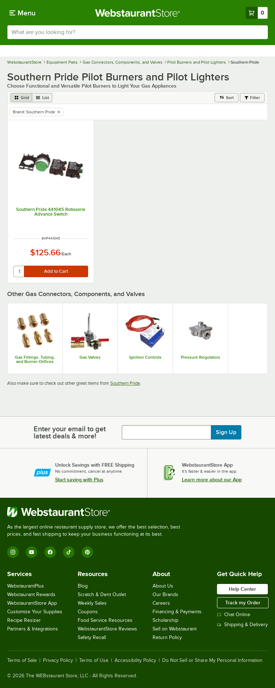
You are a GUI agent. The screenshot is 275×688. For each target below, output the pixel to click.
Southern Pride (125, 383)
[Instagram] (13, 552)
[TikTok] (68, 552)
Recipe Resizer (24, 620)
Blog (83, 586)
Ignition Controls (145, 357)
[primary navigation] (22, 13)
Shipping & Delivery (242, 624)
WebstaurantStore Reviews (107, 629)
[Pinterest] (87, 552)
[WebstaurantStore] (96, 512)
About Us (163, 586)
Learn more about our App (212, 479)
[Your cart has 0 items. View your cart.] (257, 13)
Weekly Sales (92, 603)
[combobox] (137, 32)
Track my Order (242, 602)
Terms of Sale (22, 660)
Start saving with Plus (79, 479)
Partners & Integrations (32, 629)
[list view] (42, 97)
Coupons (88, 611)
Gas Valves (90, 357)
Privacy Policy (58, 660)
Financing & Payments (177, 611)
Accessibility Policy (135, 660)
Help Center (242, 589)
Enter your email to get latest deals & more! (70, 432)
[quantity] (19, 271)
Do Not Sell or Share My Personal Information (212, 660)
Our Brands (165, 594)
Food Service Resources (105, 620)
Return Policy (167, 637)
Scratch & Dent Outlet (102, 594)
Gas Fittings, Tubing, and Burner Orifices (35, 359)
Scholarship (165, 620)
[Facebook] (50, 552)
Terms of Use (93, 660)
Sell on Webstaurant (175, 629)
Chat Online (233, 614)
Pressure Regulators (200, 357)
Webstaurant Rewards (31, 594)
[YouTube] (31, 552)
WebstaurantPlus (25, 586)
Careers (161, 603)
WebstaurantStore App (32, 603)
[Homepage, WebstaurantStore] (137, 13)
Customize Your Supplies (34, 611)
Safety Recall (92, 637)
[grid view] (21, 97)
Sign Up (226, 432)
